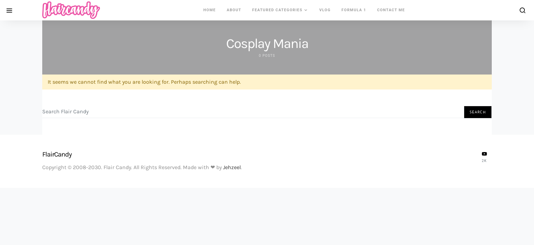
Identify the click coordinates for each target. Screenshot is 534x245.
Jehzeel (232, 167)
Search (478, 112)
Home (209, 10)
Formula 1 (354, 10)
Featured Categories (277, 10)
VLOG (324, 10)
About (234, 10)
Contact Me (391, 10)
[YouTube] (484, 157)
